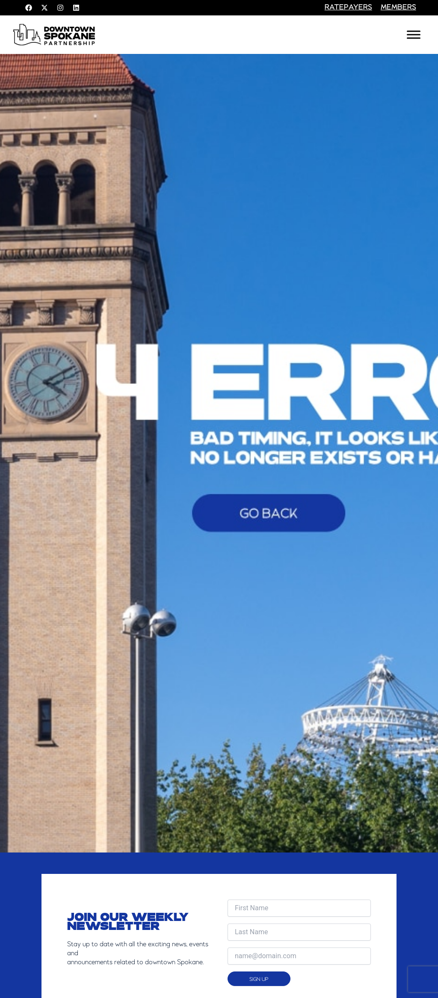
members (398, 7)
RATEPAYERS (348, 7)
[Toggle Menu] (413, 34)
